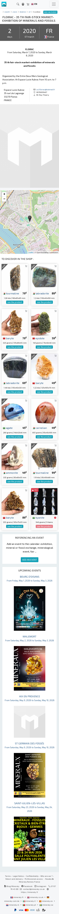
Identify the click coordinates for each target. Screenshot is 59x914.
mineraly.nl (13, 905)
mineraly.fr (17, 897)
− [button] (4, 199)
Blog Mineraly (11, 886)
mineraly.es (46, 901)
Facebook (26, 886)
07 (30, 12)
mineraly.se (46, 905)
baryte (8, 338)
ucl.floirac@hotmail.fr (45, 89)
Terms (8, 876)
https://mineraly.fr (29, 892)
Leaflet (30, 252)
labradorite (40, 293)
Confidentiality (32, 876)
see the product (14, 302)
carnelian (39, 427)
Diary (7, 12)
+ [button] (4, 194)
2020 (15, 12)
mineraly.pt (30, 905)
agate (8, 427)
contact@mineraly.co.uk (34, 889)
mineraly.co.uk (35, 897)
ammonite (10, 472)
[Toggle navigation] (53, 4)
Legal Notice (18, 876)
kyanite (38, 517)
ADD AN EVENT (29, 559)
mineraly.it (29, 901)
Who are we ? (46, 876)
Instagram (40, 886)
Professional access (34, 879)
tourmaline (11, 293)
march (23, 12)
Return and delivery (14, 879)
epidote (38, 338)
